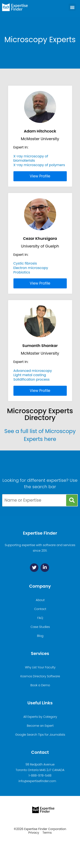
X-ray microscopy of (30, 156)
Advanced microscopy (32, 370)
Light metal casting (29, 375)
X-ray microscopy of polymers (39, 165)
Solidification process (31, 379)
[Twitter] (34, 567)
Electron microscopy (30, 267)
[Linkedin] (45, 567)
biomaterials (24, 160)
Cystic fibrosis (25, 263)
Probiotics (21, 272)
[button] (72, 7)
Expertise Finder (40, 533)
